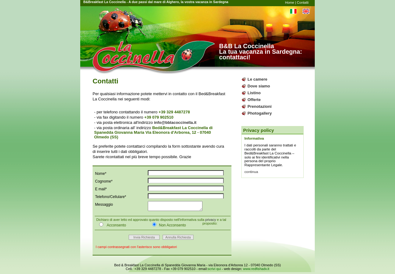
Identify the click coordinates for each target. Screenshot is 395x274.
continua (251, 172)
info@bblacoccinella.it (175, 122)
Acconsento (111, 226)
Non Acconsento (168, 226)
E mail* (101, 189)
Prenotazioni (259, 106)
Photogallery (259, 113)
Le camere (257, 79)
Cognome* (104, 181)
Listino (254, 93)
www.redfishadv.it (256, 270)
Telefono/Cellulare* (110, 197)
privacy (210, 221)
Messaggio (104, 204)
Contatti (303, 2)
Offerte (254, 99)
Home (289, 2)
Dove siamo (258, 86)
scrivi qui (214, 270)
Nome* (100, 173)
